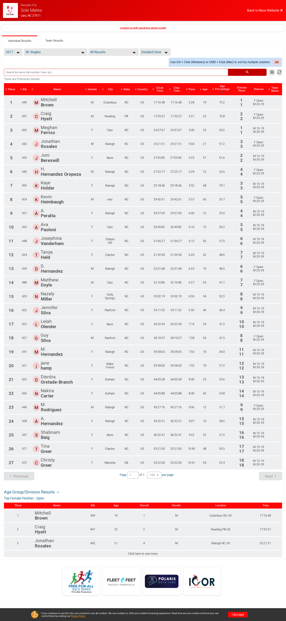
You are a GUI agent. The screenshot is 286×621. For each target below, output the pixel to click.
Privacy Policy (78, 616)
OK (277, 62)
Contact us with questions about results (143, 28)
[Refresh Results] (279, 72)
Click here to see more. (143, 554)
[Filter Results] (272, 72)
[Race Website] (12, 10)
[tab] (20, 40)
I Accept (238, 615)
